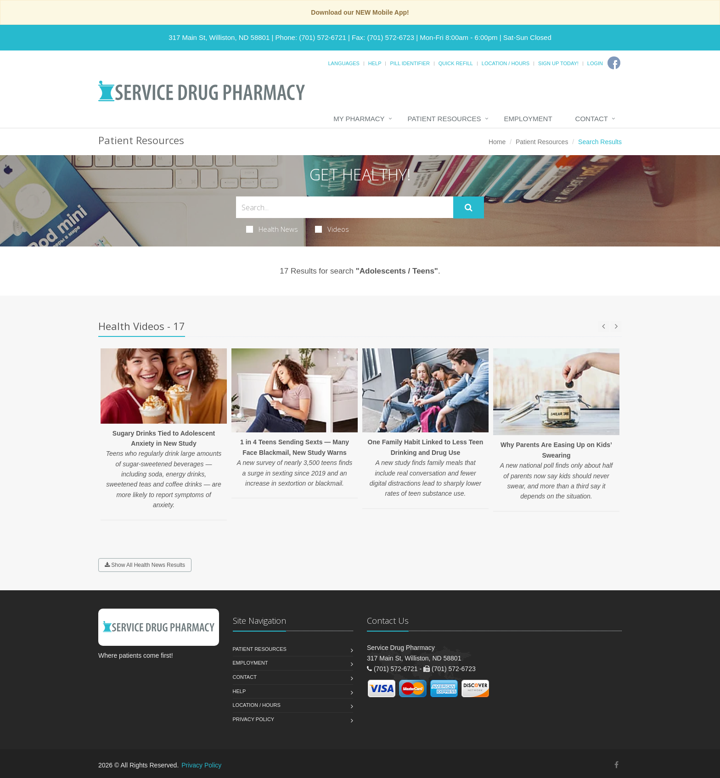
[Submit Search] (468, 207)
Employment (528, 119)
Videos (332, 229)
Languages (343, 63)
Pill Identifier (409, 63)
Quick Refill (456, 63)
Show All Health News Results (145, 565)
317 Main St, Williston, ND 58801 (219, 37)
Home (497, 142)
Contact (591, 119)
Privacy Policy (254, 719)
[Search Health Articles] (344, 207)
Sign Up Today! (558, 63)
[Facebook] (614, 62)
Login (595, 63)
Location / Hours (505, 63)
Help (375, 63)
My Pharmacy (358, 119)
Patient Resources (444, 119)
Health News (272, 229)
